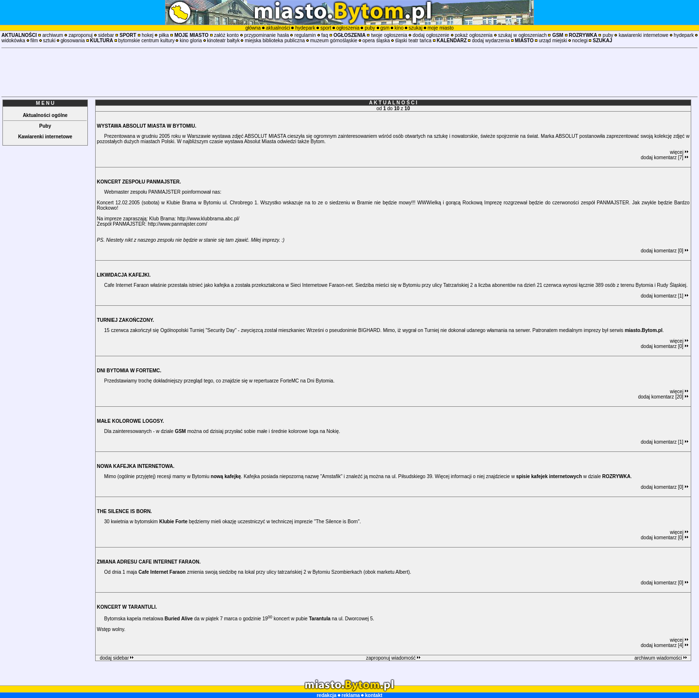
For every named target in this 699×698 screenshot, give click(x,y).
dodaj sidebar (116, 658)
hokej (147, 35)
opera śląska (376, 40)
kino (399, 28)
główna (253, 28)
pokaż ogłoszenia (474, 35)
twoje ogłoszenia (389, 35)
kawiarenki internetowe (643, 35)
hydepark (305, 28)
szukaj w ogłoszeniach (522, 35)
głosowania (73, 40)
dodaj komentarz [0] (664, 250)
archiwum (52, 35)
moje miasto (441, 28)
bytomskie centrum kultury (146, 40)
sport (325, 28)
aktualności (278, 28)
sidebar (106, 35)
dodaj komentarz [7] (664, 157)
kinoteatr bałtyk (223, 40)
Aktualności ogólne (45, 115)
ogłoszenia (348, 28)
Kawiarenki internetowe (45, 136)
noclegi (580, 40)
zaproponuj (80, 35)
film (34, 40)
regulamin (305, 35)
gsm (384, 28)
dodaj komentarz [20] (663, 396)
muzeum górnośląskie (333, 40)
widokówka (13, 40)
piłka (164, 35)
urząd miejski (553, 40)
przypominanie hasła (266, 35)
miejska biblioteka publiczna (275, 40)
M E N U (45, 103)
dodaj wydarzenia (491, 40)
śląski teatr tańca (413, 40)
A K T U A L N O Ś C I (393, 102)
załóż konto (226, 35)
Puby (45, 126)
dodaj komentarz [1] (664, 296)
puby (370, 28)
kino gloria (191, 40)
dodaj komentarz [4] (664, 645)
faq (324, 35)
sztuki (49, 40)
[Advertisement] (349, 72)
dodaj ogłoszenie (431, 35)
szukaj (415, 28)
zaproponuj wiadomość (393, 658)
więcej (679, 152)
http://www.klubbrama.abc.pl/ (208, 218)
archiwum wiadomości (660, 658)
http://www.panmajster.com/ (177, 224)
